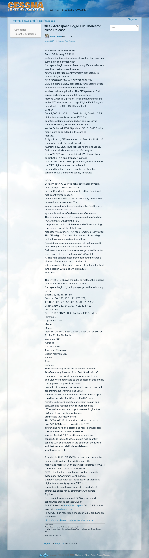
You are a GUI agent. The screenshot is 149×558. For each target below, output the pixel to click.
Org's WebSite (74, 10)
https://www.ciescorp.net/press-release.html (69, 520)
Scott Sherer (56, 36)
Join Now (55, 10)
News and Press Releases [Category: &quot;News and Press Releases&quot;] (66, 41)
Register (59, 543)
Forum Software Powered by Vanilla (43, 555)
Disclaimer (79, 555)
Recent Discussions (25, 33)
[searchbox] (124, 28)
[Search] (137, 26)
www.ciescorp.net (63, 509)
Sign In (132, 19)
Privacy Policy (90, 555)
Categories (20, 29)
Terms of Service (103, 555)
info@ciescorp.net (74, 505)
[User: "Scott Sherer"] (47, 36)
